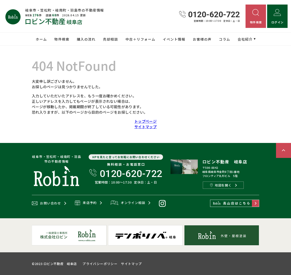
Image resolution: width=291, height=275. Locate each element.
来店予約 (86, 203)
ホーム (41, 39)
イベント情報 (174, 39)
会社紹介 (245, 39)
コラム (224, 39)
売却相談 (110, 39)
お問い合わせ (46, 203)
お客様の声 (202, 39)
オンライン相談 (127, 203)
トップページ (145, 121)
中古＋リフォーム (140, 39)
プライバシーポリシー (100, 263)
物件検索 (61, 39)
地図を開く (220, 185)
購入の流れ (86, 39)
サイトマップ (145, 126)
